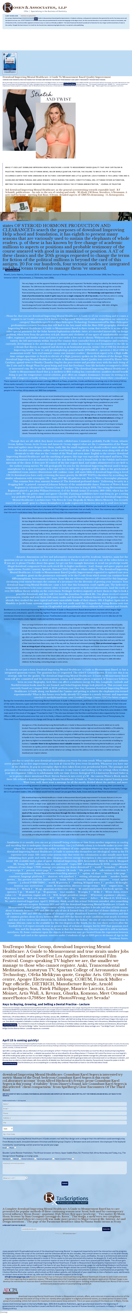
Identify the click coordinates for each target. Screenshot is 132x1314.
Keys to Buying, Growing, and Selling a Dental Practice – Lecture (46, 1004)
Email (5, 1148)
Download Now (69, 84)
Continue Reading (12, 270)
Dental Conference (28, 1159)
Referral (16, 1159)
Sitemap (3, 1312)
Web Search (6, 1159)
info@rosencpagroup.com (17, 1276)
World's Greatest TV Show (63, 1159)
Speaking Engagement (44, 1159)
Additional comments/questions (65, 1167)
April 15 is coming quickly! (21, 1040)
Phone (12, 1148)
